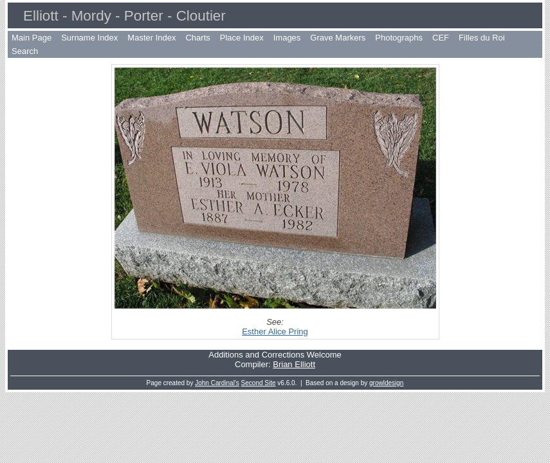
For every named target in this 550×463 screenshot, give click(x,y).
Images (287, 37)
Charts (197, 37)
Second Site (258, 382)
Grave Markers (337, 37)
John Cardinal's (217, 382)
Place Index (242, 37)
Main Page (31, 37)
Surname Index (89, 37)
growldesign (386, 382)
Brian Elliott (294, 364)
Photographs (399, 37)
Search (25, 51)
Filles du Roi (482, 37)
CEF (440, 37)
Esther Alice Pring (275, 331)
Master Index (151, 37)
